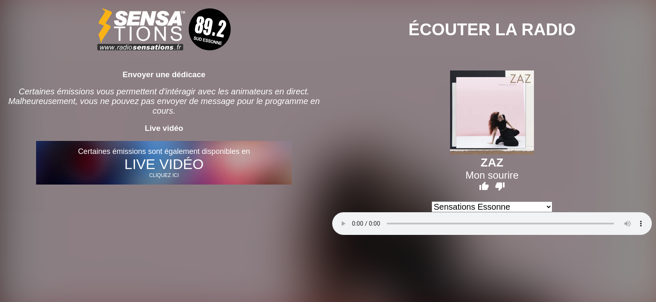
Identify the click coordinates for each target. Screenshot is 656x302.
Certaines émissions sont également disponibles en (164, 162)
